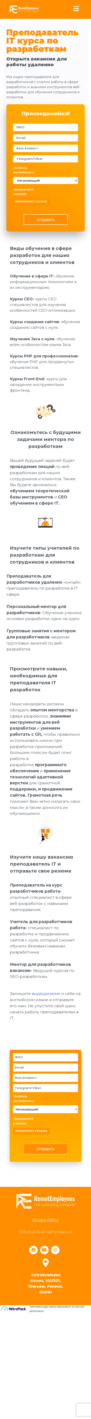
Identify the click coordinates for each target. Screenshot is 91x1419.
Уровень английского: (24, 170)
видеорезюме (46, 1085)
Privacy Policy (45, 1318)
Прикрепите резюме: (23, 192)
